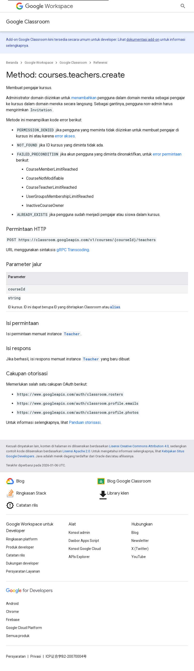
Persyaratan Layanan (23, 571)
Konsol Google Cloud (85, 549)
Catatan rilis (15, 555)
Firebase (13, 620)
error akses (65, 136)
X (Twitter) (140, 549)
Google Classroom (28, 22)
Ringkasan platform (21, 539)
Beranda (12, 62)
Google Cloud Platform (24, 628)
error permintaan (167, 154)
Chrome (12, 612)
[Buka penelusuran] (183, 6)
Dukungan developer (22, 563)
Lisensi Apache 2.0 (76, 451)
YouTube (138, 557)
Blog (134, 533)
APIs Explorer (79, 557)
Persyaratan (16, 656)
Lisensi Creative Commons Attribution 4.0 (139, 446)
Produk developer (20, 547)
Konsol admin (79, 533)
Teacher (72, 333)
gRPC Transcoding (73, 249)
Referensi (100, 62)
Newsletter (140, 541)
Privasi (35, 656)
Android (12, 604)
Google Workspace (39, 62)
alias (115, 307)
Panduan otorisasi (85, 422)
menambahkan (83, 97)
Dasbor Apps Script (84, 541)
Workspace (49, 6)
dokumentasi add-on (142, 40)
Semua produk (17, 636)
